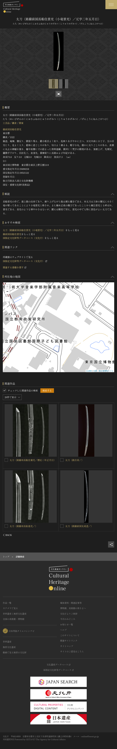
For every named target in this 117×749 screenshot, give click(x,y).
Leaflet (89, 371)
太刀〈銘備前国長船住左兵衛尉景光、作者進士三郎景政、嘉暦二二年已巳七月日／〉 (33, 461)
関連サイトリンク (68, 640)
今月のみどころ (67, 619)
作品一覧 (7, 602)
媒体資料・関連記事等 (71, 602)
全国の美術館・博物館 (13, 619)
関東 (21, 123)
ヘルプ (63, 629)
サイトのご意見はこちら (72, 651)
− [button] (7, 291)
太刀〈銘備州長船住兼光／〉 (25, 526)
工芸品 (6, 123)
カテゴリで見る (10, 608)
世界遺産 (7, 641)
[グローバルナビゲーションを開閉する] (111, 4)
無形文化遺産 (9, 647)
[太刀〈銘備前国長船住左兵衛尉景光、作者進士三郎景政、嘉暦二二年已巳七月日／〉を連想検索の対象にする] (6, 460)
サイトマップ (66, 646)
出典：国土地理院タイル (103, 371)
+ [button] (7, 286)
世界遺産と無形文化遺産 (14, 613)
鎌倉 (14, 123)
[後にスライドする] (109, 535)
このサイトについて (70, 635)
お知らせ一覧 (66, 624)
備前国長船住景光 (12, 129)
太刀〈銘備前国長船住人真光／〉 (82, 526)
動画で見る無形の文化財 (14, 652)
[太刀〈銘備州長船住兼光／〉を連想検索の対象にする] (6, 526)
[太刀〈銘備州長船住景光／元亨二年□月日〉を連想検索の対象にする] (62, 460)
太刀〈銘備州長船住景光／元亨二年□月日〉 (88, 460)
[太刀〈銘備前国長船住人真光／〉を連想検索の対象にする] (62, 526)
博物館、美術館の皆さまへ (73, 608)
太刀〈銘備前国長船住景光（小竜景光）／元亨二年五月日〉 (34, 230)
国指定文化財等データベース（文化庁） (24, 238)
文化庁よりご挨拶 (68, 613)
